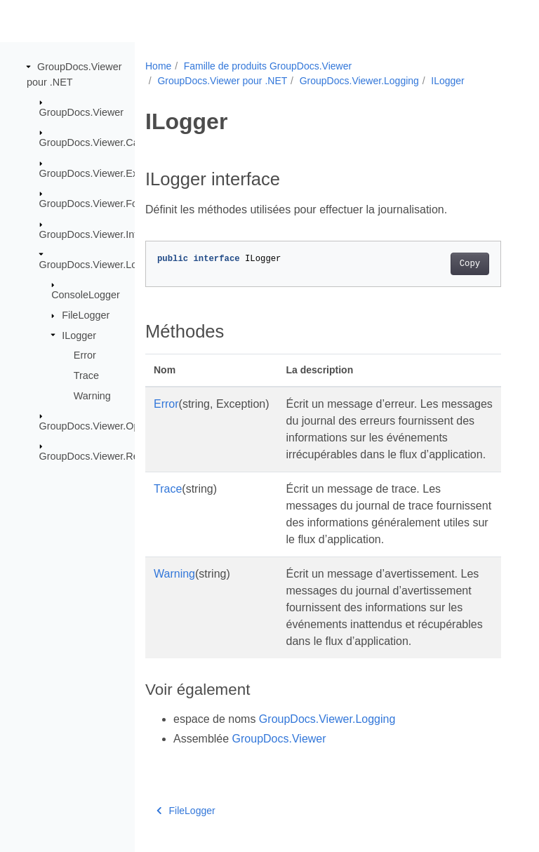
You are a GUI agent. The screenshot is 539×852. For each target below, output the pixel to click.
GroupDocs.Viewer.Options (100, 426)
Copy (470, 264)
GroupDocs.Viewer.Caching (101, 142)
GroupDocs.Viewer (81, 112)
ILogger (79, 334)
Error (85, 355)
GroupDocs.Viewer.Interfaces (105, 233)
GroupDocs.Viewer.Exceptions (107, 173)
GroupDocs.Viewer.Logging (100, 264)
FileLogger (85, 315)
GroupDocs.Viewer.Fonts (95, 203)
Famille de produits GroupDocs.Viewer (268, 66)
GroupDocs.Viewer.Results (99, 456)
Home (158, 66)
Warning (92, 395)
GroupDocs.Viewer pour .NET (222, 80)
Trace (86, 375)
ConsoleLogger (85, 294)
